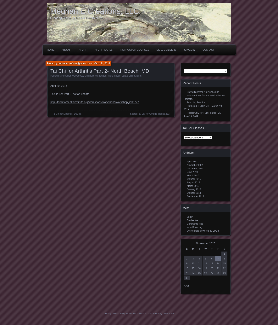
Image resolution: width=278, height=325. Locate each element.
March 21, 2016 (102, 63)
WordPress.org (194, 227)
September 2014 (195, 196)
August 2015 (193, 182)
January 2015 (194, 189)
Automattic (169, 313)
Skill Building (91, 75)
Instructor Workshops (72, 75)
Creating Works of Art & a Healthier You (77, 18)
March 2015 (193, 186)
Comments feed (195, 224)
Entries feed (193, 220)
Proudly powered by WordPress (120, 313)
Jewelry (189, 49)
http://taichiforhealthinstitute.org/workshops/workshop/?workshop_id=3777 (94, 102)
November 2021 (195, 165)
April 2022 (192, 161)
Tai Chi (81, 49)
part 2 (125, 75)
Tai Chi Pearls (103, 49)
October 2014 (194, 193)
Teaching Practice (196, 102)
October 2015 (194, 179)
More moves (114, 75)
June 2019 (192, 172)
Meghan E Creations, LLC (94, 11)
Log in (190, 217)
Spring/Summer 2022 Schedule (203, 92)
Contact (208, 49)
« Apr (186, 285)
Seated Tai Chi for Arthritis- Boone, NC (150, 114)
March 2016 (193, 175)
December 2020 (195, 168)
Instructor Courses (134, 49)
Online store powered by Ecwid (203, 230)
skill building (135, 75)
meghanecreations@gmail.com (74, 63)
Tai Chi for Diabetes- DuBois (66, 114)
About (66, 49)
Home (50, 49)
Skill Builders (166, 49)
